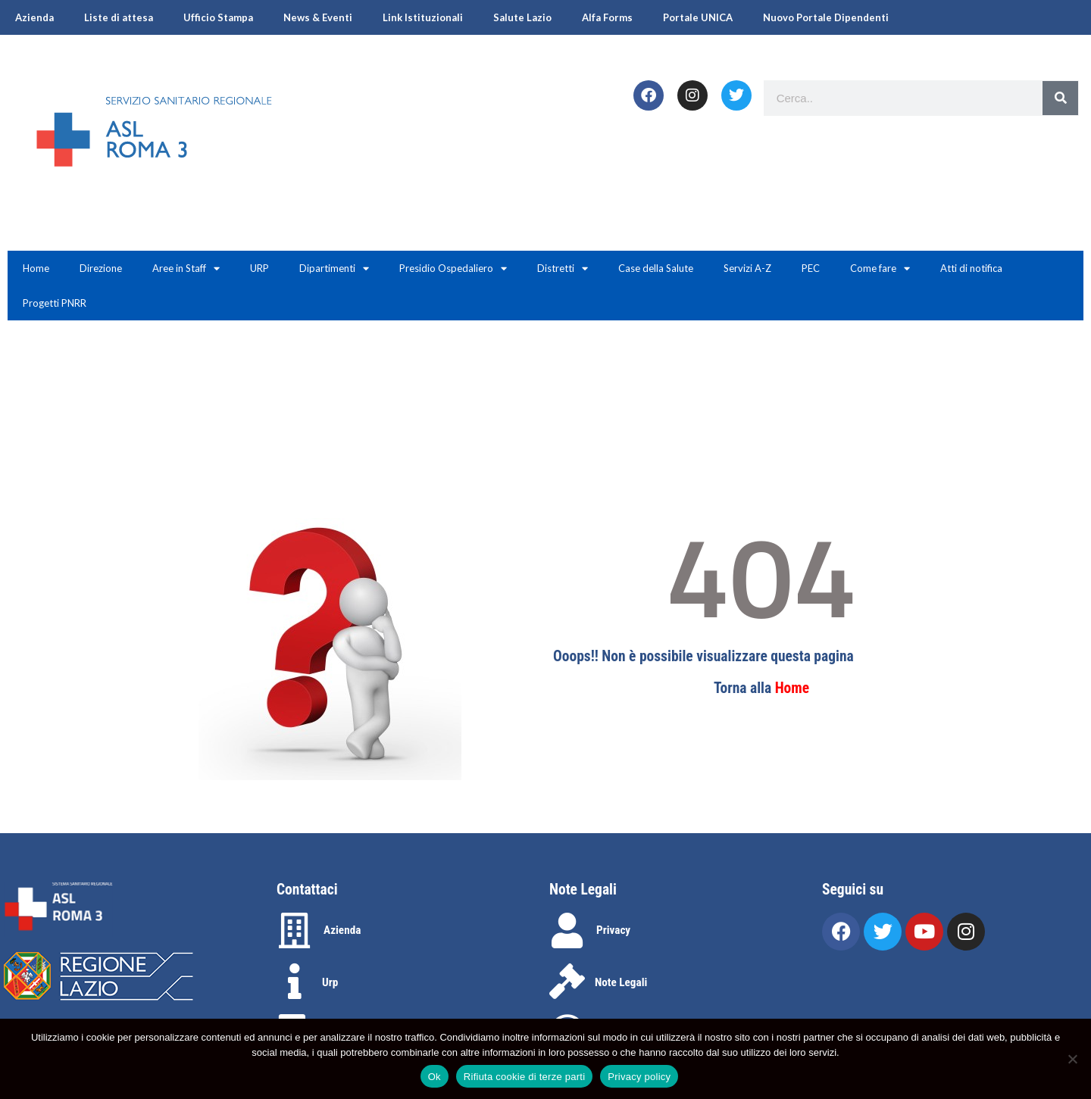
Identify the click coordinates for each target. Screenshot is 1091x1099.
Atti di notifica (971, 268)
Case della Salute (655, 268)
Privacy (613, 930)
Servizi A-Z (747, 268)
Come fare (880, 268)
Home (36, 268)
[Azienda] (294, 930)
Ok (434, 1076)
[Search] (1060, 98)
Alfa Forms (607, 17)
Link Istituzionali (423, 17)
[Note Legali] (567, 981)
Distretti (562, 268)
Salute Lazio (522, 17)
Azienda (34, 17)
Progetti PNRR (54, 303)
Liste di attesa (118, 17)
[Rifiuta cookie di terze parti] (1072, 1058)
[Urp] (294, 981)
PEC (811, 268)
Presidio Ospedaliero (453, 268)
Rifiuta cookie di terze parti (524, 1076)
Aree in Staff (186, 268)
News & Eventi (317, 17)
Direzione (101, 268)
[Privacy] (567, 930)
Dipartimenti (334, 268)
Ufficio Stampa (218, 17)
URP (259, 268)
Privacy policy (639, 1076)
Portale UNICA (698, 17)
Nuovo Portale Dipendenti (826, 17)
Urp (330, 982)
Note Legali (621, 982)
